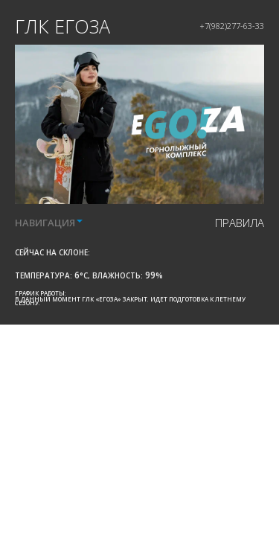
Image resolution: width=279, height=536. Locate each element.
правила (239, 222)
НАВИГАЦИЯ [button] (49, 222)
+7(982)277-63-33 (231, 25)
